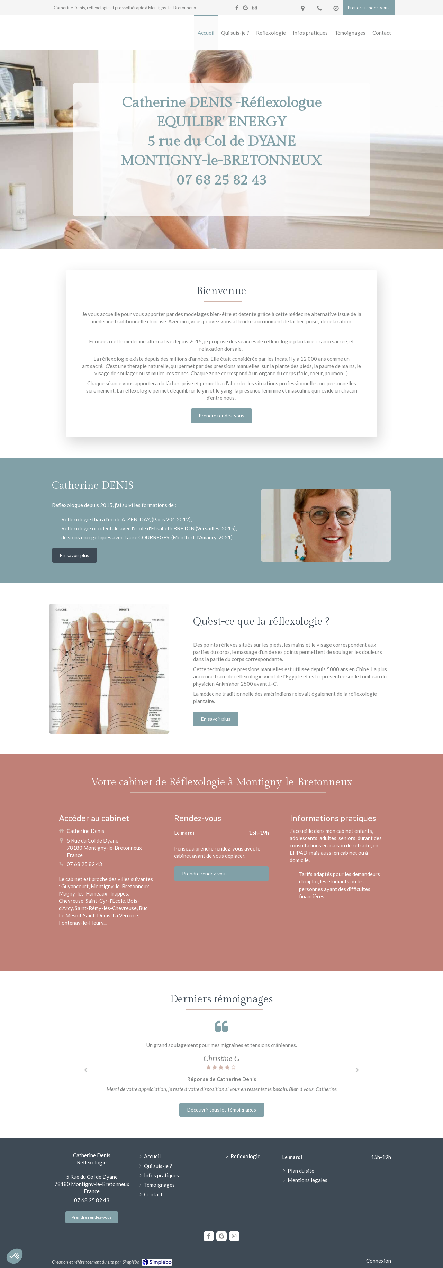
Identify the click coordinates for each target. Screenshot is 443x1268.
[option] (221, 1069)
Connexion (378, 1261)
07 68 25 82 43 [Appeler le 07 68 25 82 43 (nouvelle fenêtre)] (84, 864)
